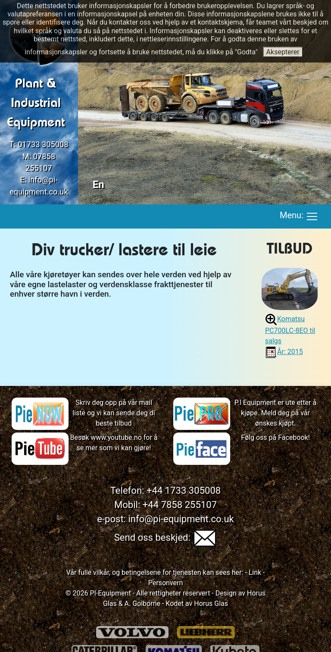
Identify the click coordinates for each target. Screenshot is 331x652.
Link (254, 572)
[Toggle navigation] (312, 216)
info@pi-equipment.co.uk (181, 519)
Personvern (165, 583)
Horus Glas (211, 603)
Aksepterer (283, 52)
